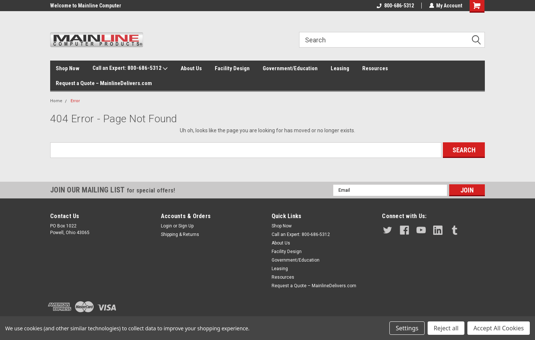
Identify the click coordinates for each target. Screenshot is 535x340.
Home (56, 100)
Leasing (340, 68)
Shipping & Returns (180, 234)
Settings (407, 328)
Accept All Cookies (498, 328)
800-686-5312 (395, 6)
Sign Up (186, 226)
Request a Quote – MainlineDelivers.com (104, 83)
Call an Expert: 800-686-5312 (130, 68)
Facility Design (232, 68)
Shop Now (68, 68)
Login (166, 226)
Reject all (446, 328)
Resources (375, 68)
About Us (191, 68)
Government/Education (290, 68)
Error (75, 100)
